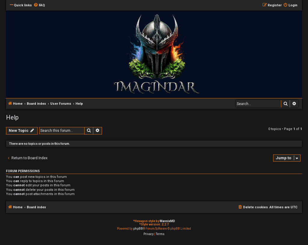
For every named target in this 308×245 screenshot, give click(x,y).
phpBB (138, 228)
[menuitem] (39, 5)
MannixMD (167, 221)
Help (12, 117)
